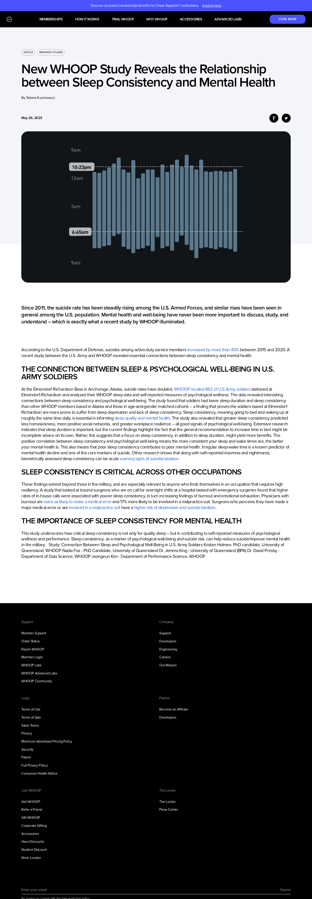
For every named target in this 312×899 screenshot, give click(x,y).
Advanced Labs (228, 19)
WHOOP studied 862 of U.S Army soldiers (212, 389)
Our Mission (168, 665)
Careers (165, 657)
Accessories (191, 19)
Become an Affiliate (173, 709)
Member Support (33, 633)
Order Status (30, 641)
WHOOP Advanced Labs (39, 673)
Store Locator (31, 857)
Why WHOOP (157, 19)
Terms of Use (30, 709)
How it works (87, 19)
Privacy (26, 733)
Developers (167, 641)
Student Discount (34, 849)
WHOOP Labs (31, 665)
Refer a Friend (31, 809)
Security (27, 749)
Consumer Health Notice (39, 773)
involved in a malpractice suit (94, 507)
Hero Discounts (32, 841)
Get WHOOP (30, 801)
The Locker (167, 801)
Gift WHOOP (30, 817)
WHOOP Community (36, 681)
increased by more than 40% (213, 350)
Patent (26, 757)
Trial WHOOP (123, 19)
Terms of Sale (31, 717)
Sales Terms (30, 725)
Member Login (32, 657)
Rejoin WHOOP (32, 649)
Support (165, 633)
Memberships (51, 19)
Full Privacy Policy (34, 765)
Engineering (168, 649)
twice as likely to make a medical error (77, 501)
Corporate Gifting (34, 825)
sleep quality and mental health (142, 418)
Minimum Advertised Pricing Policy (46, 741)
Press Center (168, 809)
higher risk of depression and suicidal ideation (174, 507)
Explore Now (211, 5)
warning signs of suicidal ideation (149, 458)
